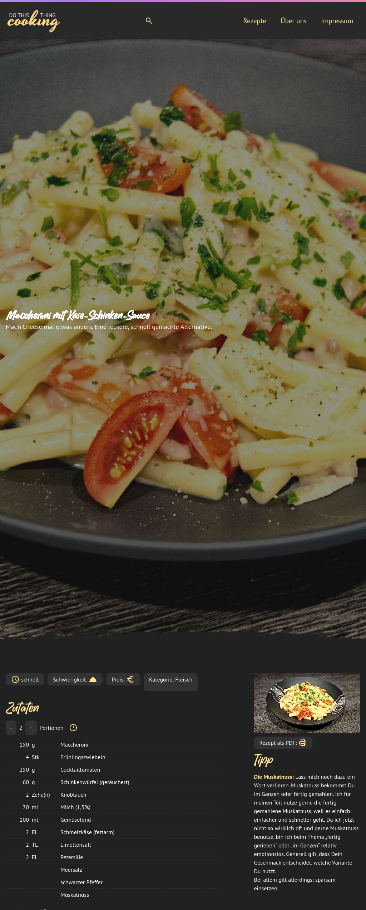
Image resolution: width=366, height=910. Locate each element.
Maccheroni (74, 744)
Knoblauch (73, 794)
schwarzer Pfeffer (81, 882)
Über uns (294, 20)
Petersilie (71, 857)
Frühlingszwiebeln (82, 757)
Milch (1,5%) (75, 807)
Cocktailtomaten (80, 769)
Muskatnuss (74, 894)
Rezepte (254, 20)
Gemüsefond (75, 819)
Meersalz (71, 869)
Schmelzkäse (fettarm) (87, 832)
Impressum (337, 20)
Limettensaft (75, 844)
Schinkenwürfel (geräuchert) (94, 782)
